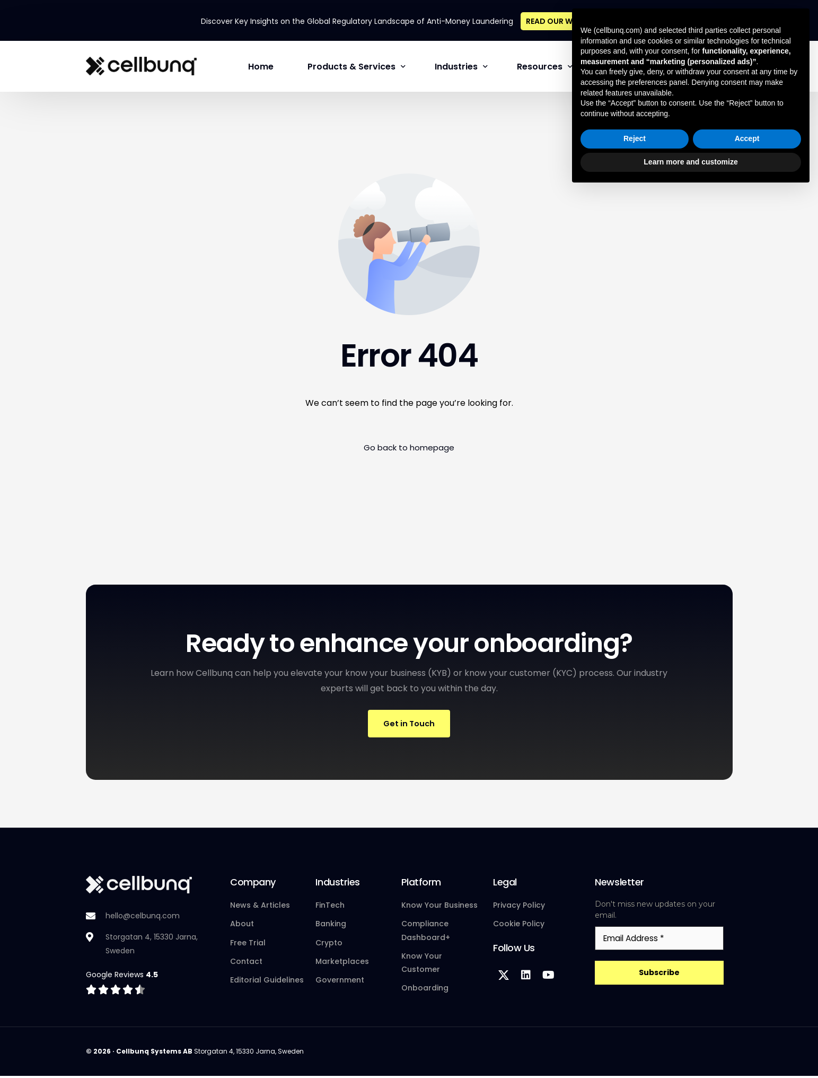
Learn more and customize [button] (690, 1049)
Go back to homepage (409, 447)
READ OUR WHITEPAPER (569, 19)
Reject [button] (634, 1026)
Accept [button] (747, 1026)
